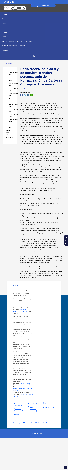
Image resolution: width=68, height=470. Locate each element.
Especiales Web (9, 138)
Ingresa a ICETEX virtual (43, 6)
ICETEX (46, 435)
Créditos (4, 18)
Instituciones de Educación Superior (13, 27)
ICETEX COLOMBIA (17, 436)
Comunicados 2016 (12, 126)
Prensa (4, 36)
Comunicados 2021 (12, 100)
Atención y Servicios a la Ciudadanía (13, 45)
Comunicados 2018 (12, 115)
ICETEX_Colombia (34, 435)
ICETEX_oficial (48, 439)
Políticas (15, 453)
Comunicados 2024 (12, 84)
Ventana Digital (25, 415)
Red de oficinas (26, 453)
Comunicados (10, 70)
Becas (4, 23)
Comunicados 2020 (12, 105)
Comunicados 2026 (12, 74)
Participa (5, 50)
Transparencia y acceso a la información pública (17, 41)
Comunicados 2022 (12, 95)
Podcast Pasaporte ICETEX (8, 132)
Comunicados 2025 (12, 79)
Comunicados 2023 (12, 89)
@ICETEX (17, 441)
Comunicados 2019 (12, 110)
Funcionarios (47, 455)
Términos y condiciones (20, 455)
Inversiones (5, 32)
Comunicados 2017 (12, 121)
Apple (38, 443)
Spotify (16, 446)
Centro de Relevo (19, 443)
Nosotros (5, 14)
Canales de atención (41, 453)
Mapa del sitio (35, 455)
